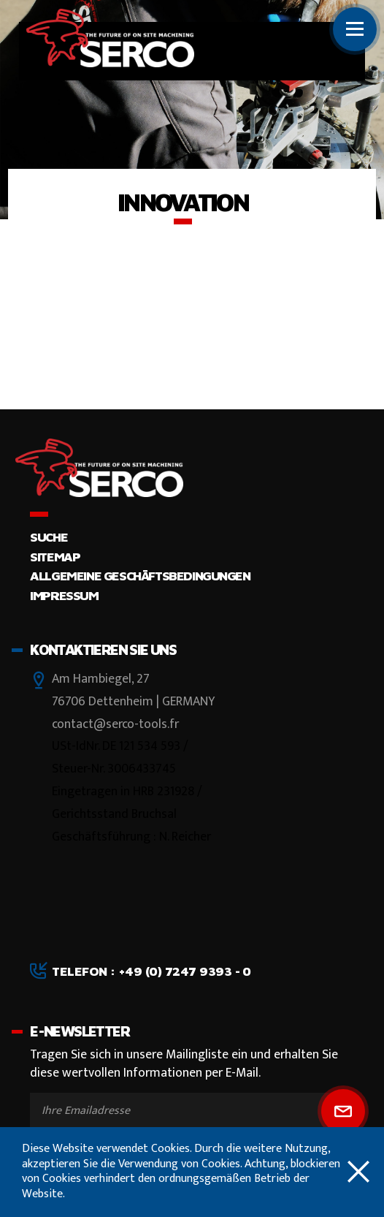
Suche (48, 537)
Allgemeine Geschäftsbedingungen (140, 575)
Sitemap (55, 556)
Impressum (64, 595)
